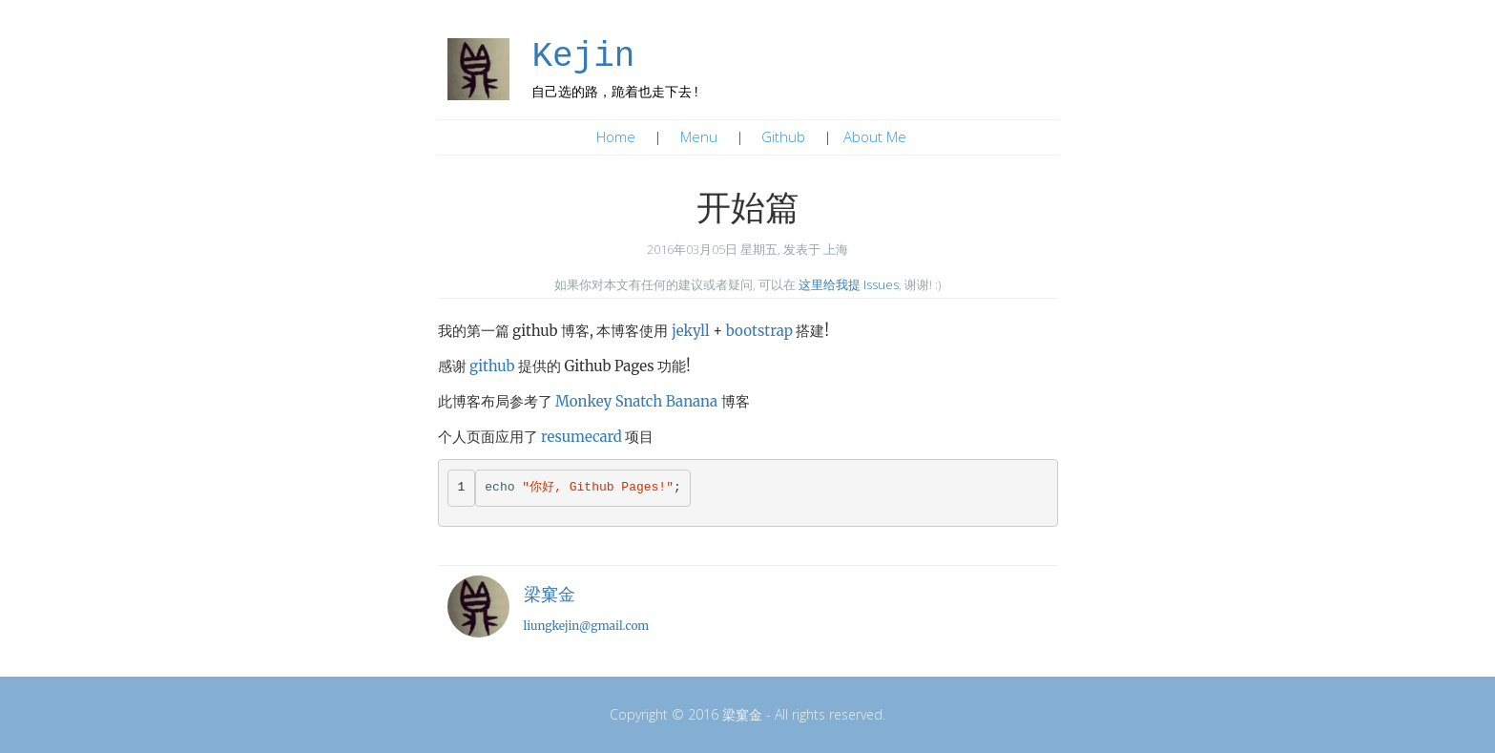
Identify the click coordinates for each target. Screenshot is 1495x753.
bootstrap (759, 331)
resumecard (581, 437)
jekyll (691, 331)
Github (783, 136)
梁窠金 (549, 594)
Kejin (582, 56)
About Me (874, 136)
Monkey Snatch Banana (636, 401)
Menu (698, 136)
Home (615, 136)
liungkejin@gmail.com (587, 625)
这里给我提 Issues (849, 284)
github (491, 366)
